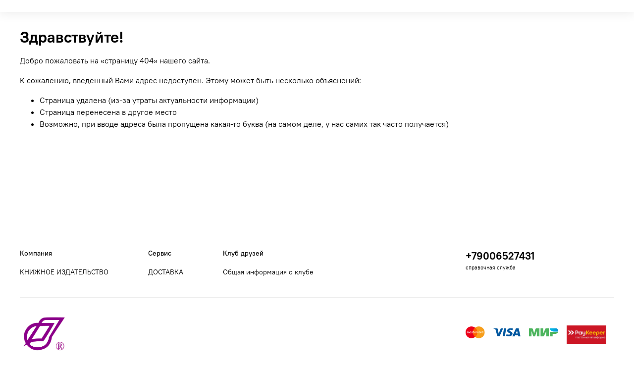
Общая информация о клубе (268, 271)
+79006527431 (500, 256)
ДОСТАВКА (165, 271)
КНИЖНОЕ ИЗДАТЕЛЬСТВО (64, 271)
